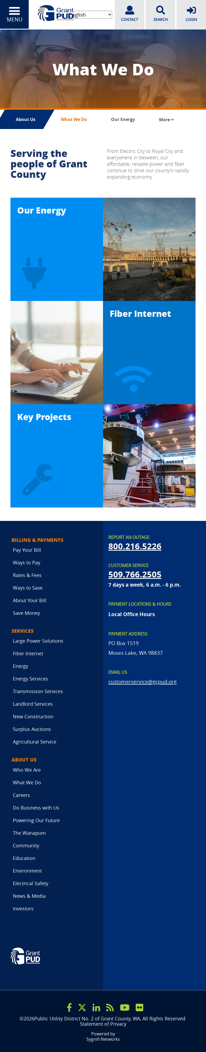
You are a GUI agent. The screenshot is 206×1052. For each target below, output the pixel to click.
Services (23, 630)
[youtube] (125, 1007)
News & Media (29, 895)
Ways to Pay (26, 562)
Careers (21, 795)
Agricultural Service (34, 741)
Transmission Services (38, 691)
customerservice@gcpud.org (142, 681)
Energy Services (30, 678)
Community (26, 845)
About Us (25, 119)
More (166, 120)
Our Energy (123, 119)
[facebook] (69, 1007)
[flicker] (139, 1007)
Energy (20, 666)
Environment (27, 870)
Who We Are (27, 769)
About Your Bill (29, 600)
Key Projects (44, 416)
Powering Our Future (36, 820)
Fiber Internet (140, 313)
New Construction (33, 716)
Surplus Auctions (32, 729)
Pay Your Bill (27, 550)
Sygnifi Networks (103, 1039)
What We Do (74, 119)
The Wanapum (29, 832)
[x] (82, 1007)
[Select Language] (89, 15)
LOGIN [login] (191, 13)
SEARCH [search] (160, 13)
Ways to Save (28, 587)
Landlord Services (33, 704)
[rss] (110, 1007)
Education (24, 858)
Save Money (26, 613)
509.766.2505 (134, 574)
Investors (23, 908)
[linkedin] (96, 1007)
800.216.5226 (134, 546)
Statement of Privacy (103, 1023)
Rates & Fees (27, 575)
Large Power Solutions (38, 641)
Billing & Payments (37, 539)
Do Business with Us (36, 807)
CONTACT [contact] (129, 13)
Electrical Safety (30, 883)
